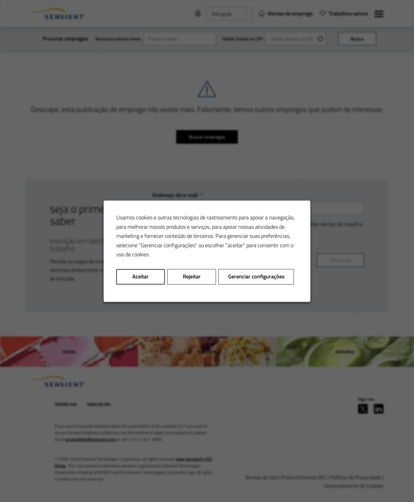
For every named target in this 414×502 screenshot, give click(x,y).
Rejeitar (192, 276)
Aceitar (140, 276)
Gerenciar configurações (256, 276)
